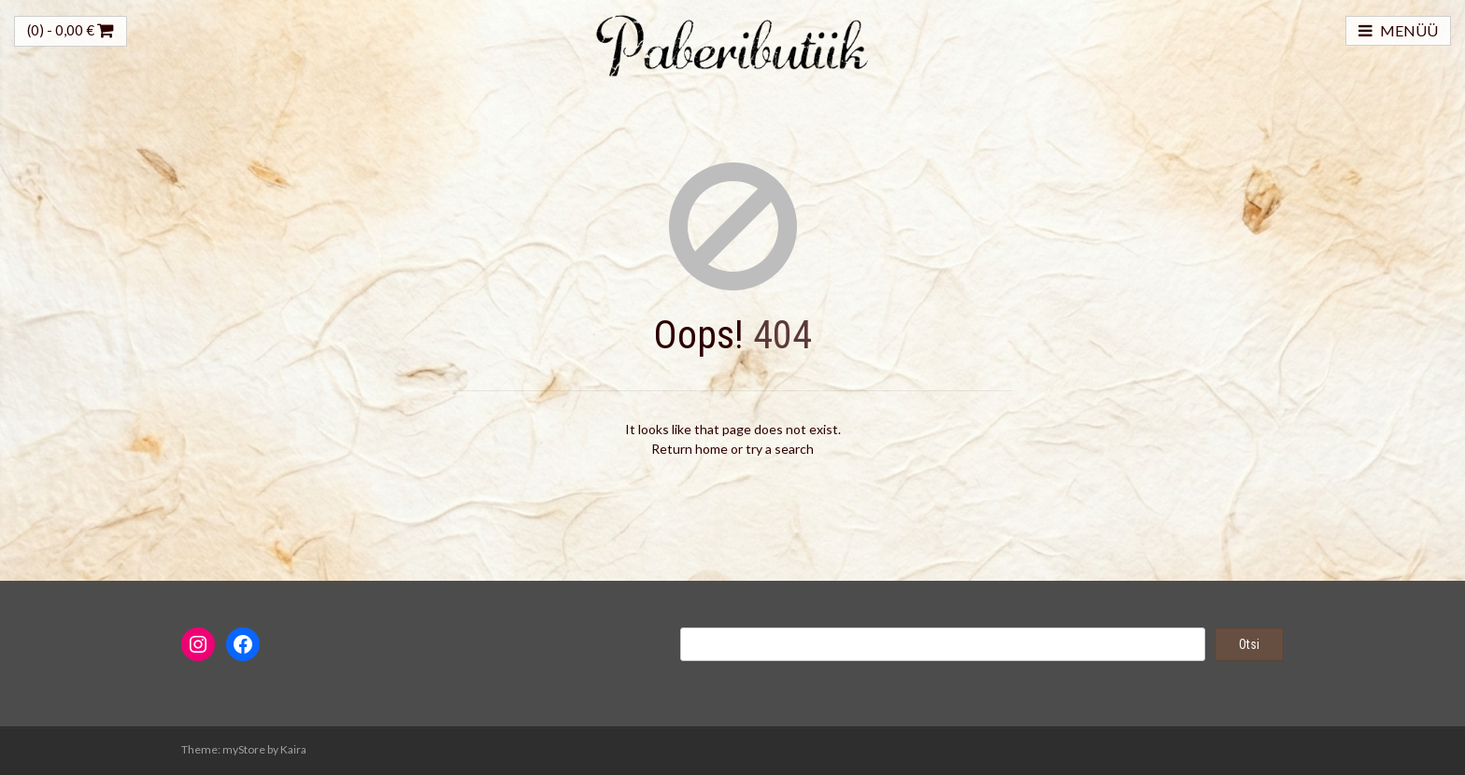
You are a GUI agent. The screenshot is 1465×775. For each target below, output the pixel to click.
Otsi (1249, 644)
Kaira (293, 749)
